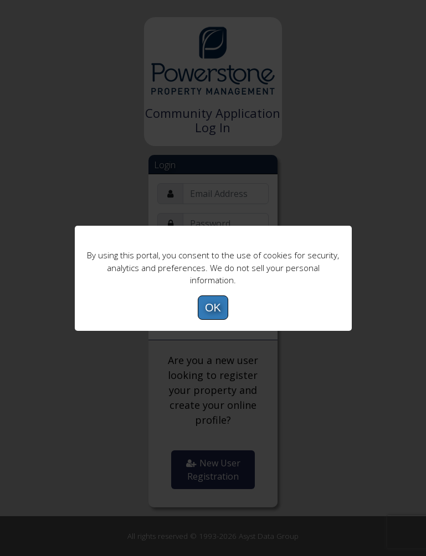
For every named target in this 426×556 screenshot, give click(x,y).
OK (213, 308)
